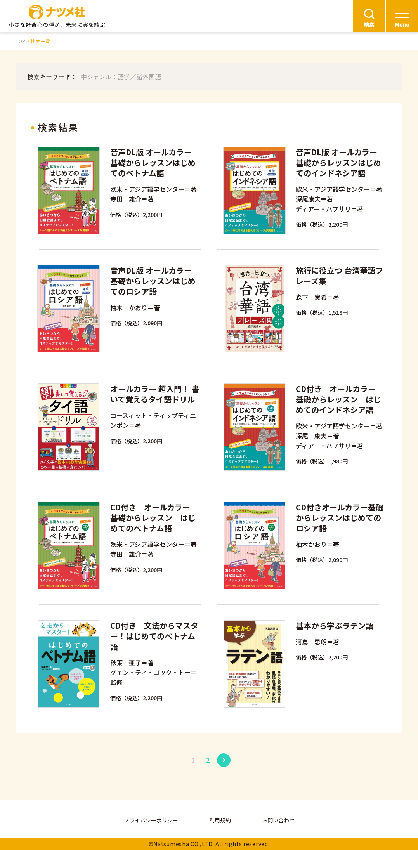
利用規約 (220, 820)
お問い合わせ (278, 820)
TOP (21, 41)
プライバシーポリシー (151, 820)
